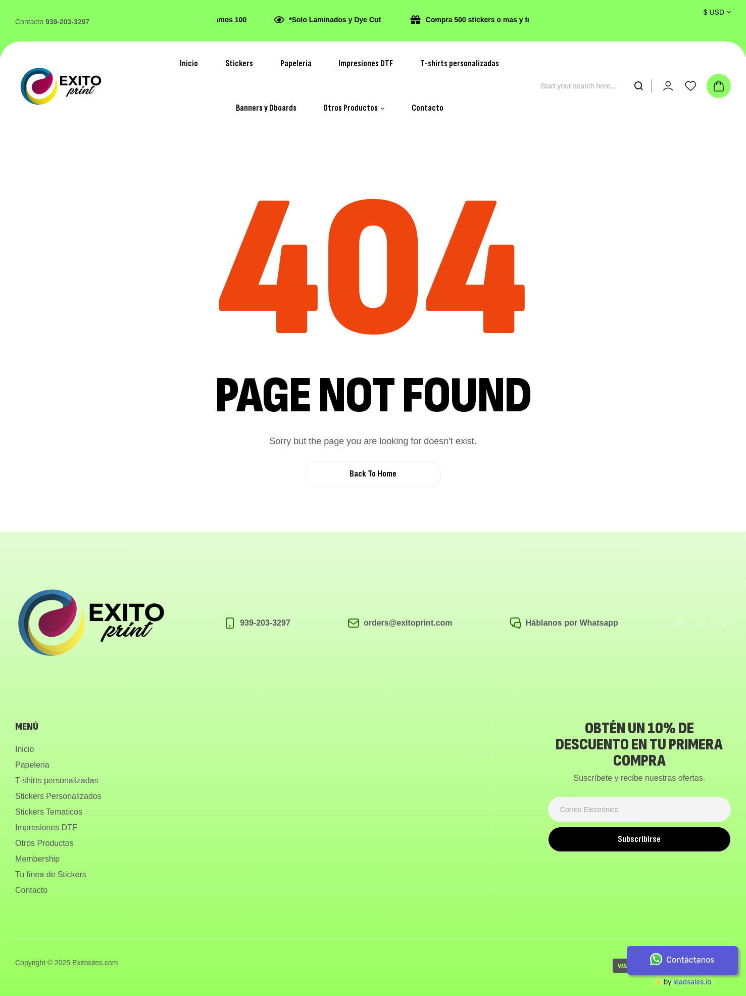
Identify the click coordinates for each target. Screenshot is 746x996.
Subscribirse (639, 839)
